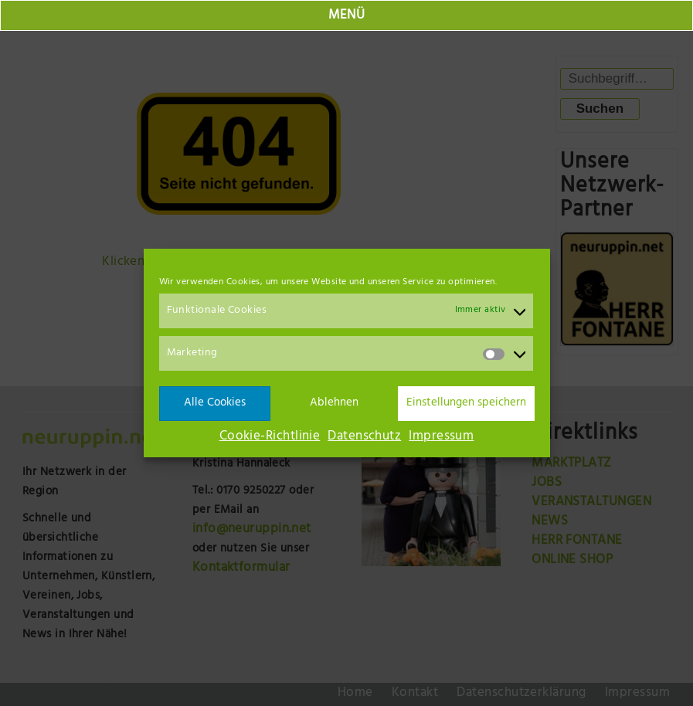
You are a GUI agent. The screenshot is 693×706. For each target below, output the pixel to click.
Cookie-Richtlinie (270, 437)
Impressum (441, 437)
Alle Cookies (215, 403)
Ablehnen (334, 403)
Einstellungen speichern (466, 403)
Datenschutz (364, 437)
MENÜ (346, 16)
